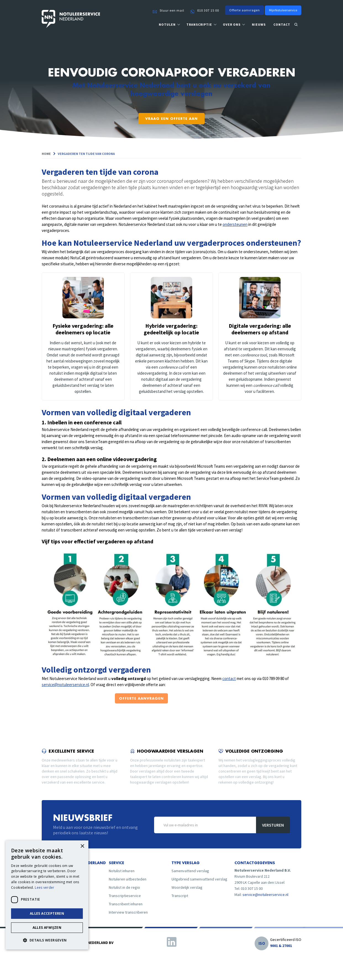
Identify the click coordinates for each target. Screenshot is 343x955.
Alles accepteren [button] (47, 913)
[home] (71, 19)
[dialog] (47, 894)
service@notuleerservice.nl (65, 684)
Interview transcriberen (128, 912)
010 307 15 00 (208, 10)
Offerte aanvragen (244, 10)
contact (281, 24)
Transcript (180, 895)
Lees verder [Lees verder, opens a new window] (44, 887)
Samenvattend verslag (190, 870)
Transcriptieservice (125, 895)
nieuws (259, 24)
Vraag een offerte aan (171, 119)
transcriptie (199, 24)
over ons (232, 24)
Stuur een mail (172, 10)
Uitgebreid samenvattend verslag (199, 879)
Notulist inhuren (121, 870)
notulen (167, 24)
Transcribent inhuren (126, 903)
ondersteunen (235, 224)
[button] (169, 24)
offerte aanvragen (141, 698)
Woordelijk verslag (187, 887)
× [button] (82, 846)
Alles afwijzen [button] (47, 927)
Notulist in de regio (124, 887)
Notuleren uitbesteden (127, 879)
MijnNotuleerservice (283, 10)
